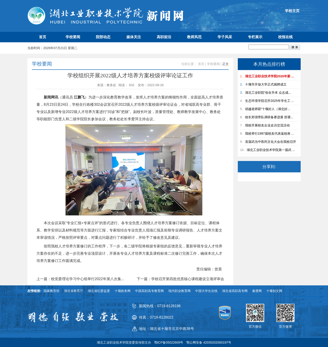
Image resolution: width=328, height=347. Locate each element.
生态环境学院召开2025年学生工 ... (269, 101)
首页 (42, 37)
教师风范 (194, 37)
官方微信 (255, 326)
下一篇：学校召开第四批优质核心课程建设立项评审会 (180, 279)
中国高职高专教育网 (149, 291)
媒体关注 (133, 37)
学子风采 (225, 37)
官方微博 (285, 326)
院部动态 (103, 37)
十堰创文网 (274, 291)
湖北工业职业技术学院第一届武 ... (271, 150)
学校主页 (292, 11)
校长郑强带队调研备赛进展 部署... (269, 117)
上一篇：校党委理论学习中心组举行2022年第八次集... (80, 279)
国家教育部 (51, 291)
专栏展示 (255, 37)
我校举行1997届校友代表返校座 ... (269, 133)
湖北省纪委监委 (99, 291)
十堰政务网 (123, 291)
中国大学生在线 (206, 291)
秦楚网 (257, 291)
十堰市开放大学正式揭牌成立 (266, 84)
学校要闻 (73, 37)
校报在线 (285, 37)
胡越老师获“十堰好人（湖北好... (267, 109)
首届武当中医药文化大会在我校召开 (270, 141)
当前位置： (189, 64)
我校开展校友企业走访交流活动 (267, 125)
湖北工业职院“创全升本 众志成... (268, 92)
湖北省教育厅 (73, 291)
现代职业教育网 (179, 291)
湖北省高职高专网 (235, 291)
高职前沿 (164, 37)
